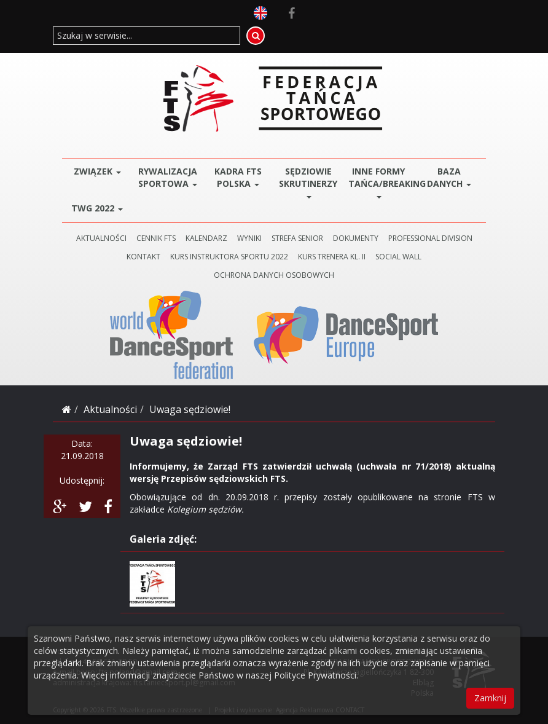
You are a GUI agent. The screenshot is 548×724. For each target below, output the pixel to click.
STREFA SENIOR (297, 238)
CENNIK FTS (156, 238)
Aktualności (110, 409)
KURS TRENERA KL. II (332, 256)
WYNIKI (249, 238)
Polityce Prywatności (315, 675)
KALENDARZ (206, 238)
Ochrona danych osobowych (274, 275)
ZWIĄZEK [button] (97, 171)
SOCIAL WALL (398, 256)
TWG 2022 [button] (97, 208)
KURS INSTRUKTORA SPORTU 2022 (229, 256)
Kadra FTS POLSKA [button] (238, 177)
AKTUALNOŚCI (101, 238)
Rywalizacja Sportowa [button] (167, 177)
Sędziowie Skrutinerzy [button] (308, 181)
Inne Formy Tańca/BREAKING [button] (381, 181)
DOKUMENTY (355, 238)
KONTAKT (143, 256)
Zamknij (490, 698)
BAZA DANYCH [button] (449, 177)
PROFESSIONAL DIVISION (430, 238)
